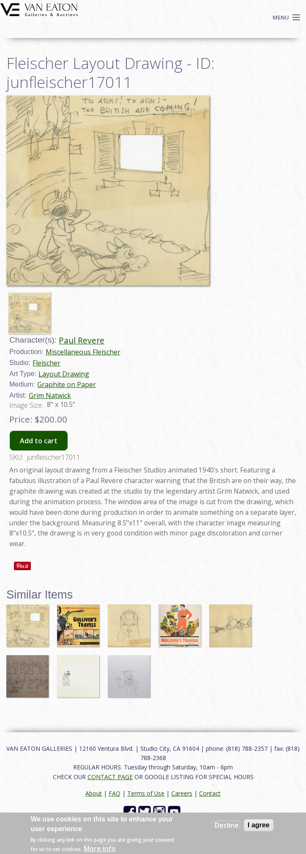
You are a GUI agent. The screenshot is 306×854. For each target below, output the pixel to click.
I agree (259, 825)
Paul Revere (81, 340)
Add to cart (38, 440)
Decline (227, 825)
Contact (210, 793)
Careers (181, 793)
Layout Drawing (63, 374)
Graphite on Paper (66, 384)
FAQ (114, 793)
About (93, 793)
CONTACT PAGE (110, 777)
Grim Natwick (50, 395)
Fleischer (46, 363)
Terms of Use (145, 793)
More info (100, 848)
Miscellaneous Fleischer (83, 352)
